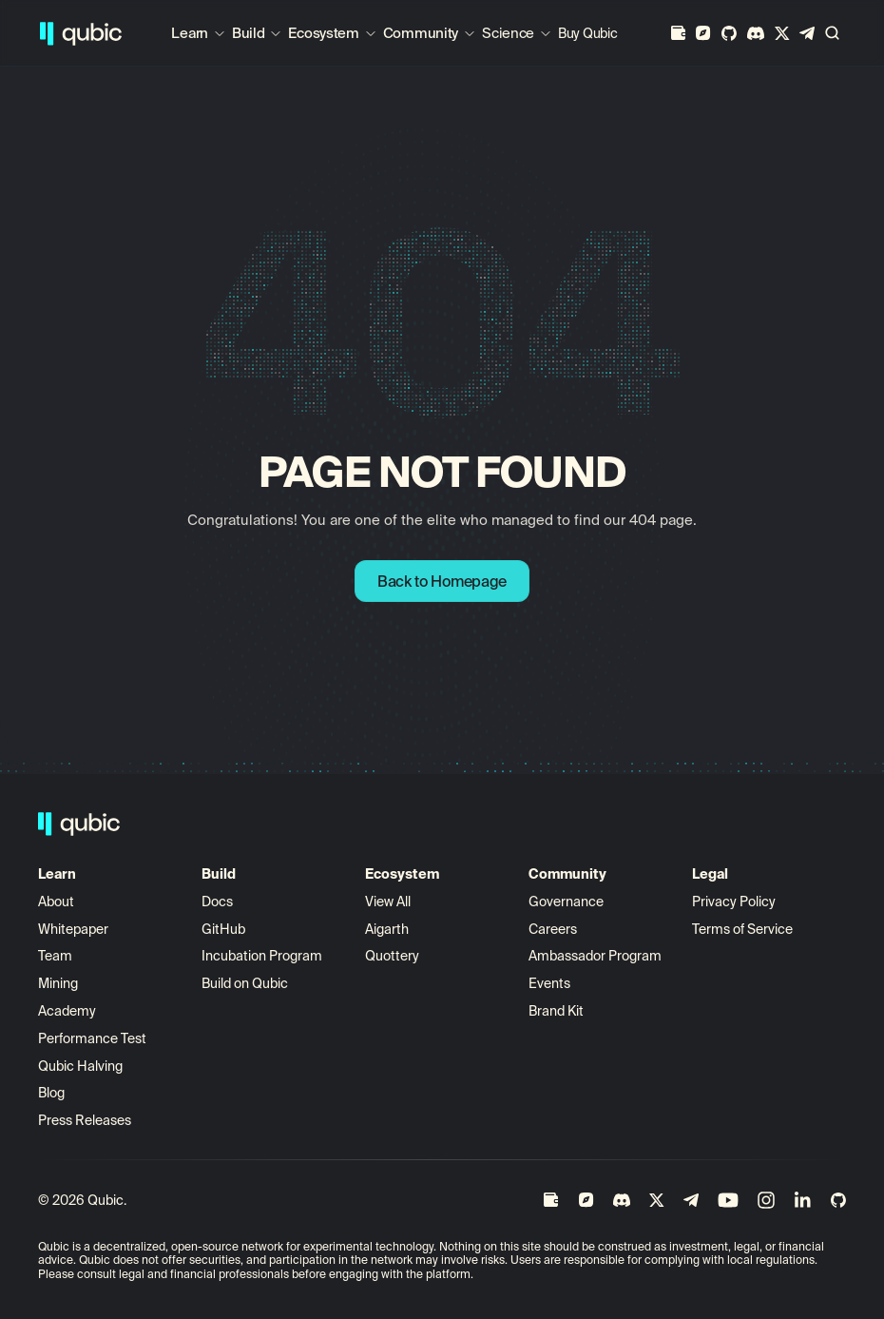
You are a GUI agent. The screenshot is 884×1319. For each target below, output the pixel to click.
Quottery (392, 955)
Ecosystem (323, 33)
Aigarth (387, 929)
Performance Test (92, 1038)
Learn (189, 33)
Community (420, 33)
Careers (552, 929)
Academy (67, 1010)
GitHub (223, 929)
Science (508, 33)
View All (388, 901)
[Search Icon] (832, 33)
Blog (51, 1092)
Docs (217, 901)
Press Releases (84, 1120)
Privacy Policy (734, 901)
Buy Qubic (587, 33)
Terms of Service (742, 929)
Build (248, 33)
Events (549, 983)
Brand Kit (556, 1010)
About (57, 901)
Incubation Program (262, 955)
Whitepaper (74, 929)
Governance (566, 901)
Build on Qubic (245, 983)
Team (56, 955)
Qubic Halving (80, 1066)
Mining (58, 983)
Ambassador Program (595, 955)
